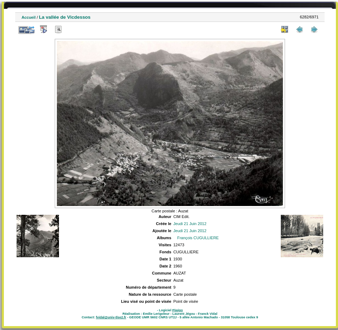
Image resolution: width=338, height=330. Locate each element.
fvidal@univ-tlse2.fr (111, 317)
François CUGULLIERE (198, 238)
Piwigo (177, 310)
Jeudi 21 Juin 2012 (190, 224)
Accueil (29, 17)
